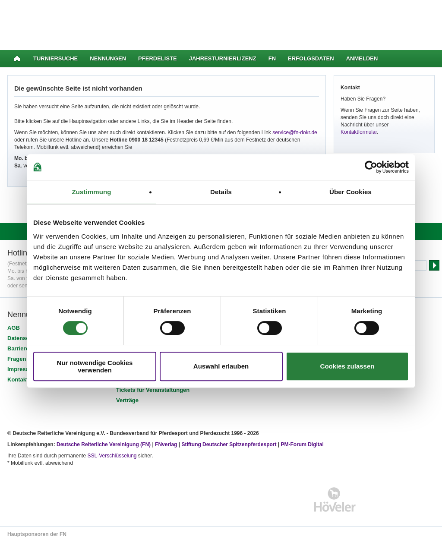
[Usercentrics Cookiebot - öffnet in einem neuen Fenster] (371, 167)
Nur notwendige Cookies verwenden (95, 366)
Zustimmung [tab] (91, 191)
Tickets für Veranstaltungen (152, 390)
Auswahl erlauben (221, 366)
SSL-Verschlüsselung (111, 456)
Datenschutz (24, 338)
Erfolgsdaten (311, 58)
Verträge (127, 400)
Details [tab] (221, 191)
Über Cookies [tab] (350, 191)
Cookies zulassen (347, 366)
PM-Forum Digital (302, 444)
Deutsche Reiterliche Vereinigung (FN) (104, 444)
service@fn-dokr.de (294, 132)
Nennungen (108, 58)
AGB (13, 328)
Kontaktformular (359, 132)
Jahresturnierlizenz (222, 58)
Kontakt (17, 379)
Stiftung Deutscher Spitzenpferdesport (228, 444)
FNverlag (167, 444)
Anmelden (362, 58)
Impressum (22, 369)
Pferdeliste (157, 58)
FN (272, 58)
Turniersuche (55, 58)
